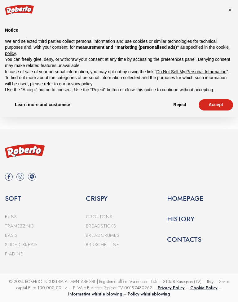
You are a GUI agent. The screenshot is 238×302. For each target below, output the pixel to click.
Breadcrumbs (102, 235)
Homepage (185, 198)
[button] (230, 10)
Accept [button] (216, 104)
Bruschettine (102, 244)
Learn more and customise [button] (42, 104)
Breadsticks (101, 226)
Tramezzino (20, 226)
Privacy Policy (171, 288)
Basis (11, 235)
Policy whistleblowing (149, 294)
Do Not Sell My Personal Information (191, 71)
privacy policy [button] (79, 83)
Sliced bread (21, 244)
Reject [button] (179, 104)
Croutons (99, 216)
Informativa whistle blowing (95, 294)
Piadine (14, 253)
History (180, 219)
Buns (11, 216)
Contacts (184, 239)
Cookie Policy (204, 288)
